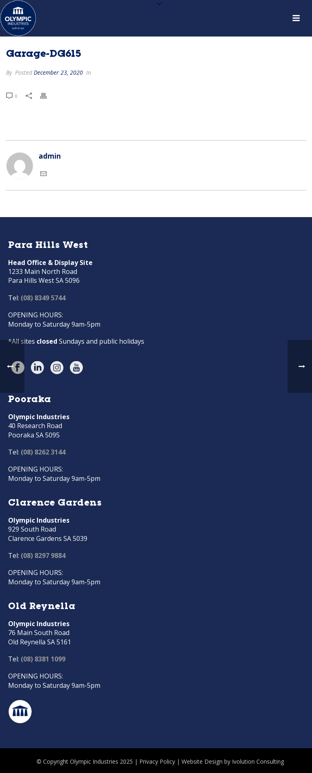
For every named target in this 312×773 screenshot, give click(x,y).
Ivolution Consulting (258, 761)
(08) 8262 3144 (43, 452)
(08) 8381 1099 (43, 659)
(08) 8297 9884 (43, 555)
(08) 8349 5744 (43, 297)
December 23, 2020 (58, 72)
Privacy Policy (157, 761)
